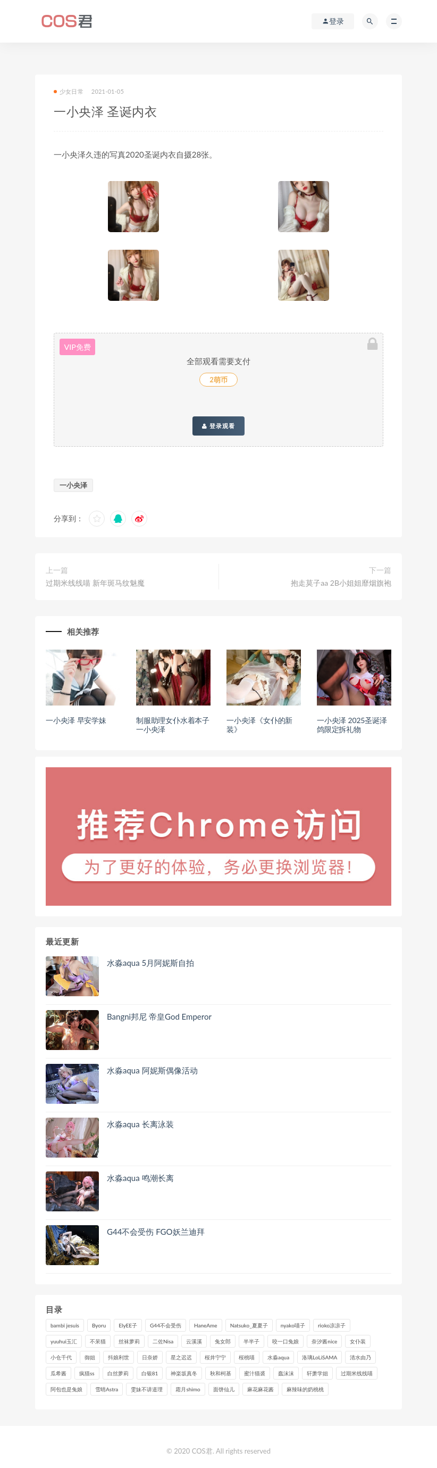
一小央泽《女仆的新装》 (259, 725)
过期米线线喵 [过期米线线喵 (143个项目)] (357, 1373)
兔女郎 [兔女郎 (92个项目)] (223, 1341)
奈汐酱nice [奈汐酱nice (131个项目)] (324, 1341)
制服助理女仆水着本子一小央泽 (172, 725)
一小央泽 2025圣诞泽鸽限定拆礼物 (352, 725)
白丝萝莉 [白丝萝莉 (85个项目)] (118, 1373)
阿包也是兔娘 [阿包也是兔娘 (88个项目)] (66, 1389)
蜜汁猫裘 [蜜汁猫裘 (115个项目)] (254, 1373)
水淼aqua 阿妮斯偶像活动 (152, 1070)
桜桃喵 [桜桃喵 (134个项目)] (247, 1357)
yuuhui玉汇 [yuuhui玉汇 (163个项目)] (64, 1341)
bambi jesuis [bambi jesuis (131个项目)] (65, 1325)
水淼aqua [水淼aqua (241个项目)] (278, 1357)
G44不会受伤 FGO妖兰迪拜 (156, 1231)
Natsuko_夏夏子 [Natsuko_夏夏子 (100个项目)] (249, 1325)
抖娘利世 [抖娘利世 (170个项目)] (118, 1357)
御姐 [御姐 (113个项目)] (90, 1357)
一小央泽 (73, 485)
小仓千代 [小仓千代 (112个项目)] (61, 1357)
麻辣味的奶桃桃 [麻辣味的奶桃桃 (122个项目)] (305, 1389)
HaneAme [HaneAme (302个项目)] (205, 1325)
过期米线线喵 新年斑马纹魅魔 (95, 582)
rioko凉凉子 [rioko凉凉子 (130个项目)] (332, 1325)
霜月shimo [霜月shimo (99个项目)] (187, 1389)
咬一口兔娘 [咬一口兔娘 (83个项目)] (285, 1341)
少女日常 (68, 91)
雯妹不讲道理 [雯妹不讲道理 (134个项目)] (147, 1389)
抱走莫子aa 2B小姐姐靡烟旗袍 (341, 582)
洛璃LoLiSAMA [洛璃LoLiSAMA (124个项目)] (319, 1357)
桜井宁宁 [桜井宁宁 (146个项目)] (215, 1357)
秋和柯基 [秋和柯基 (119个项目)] (220, 1373)
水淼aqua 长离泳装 (140, 1124)
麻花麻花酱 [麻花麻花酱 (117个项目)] (260, 1389)
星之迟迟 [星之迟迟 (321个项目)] (181, 1357)
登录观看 (218, 426)
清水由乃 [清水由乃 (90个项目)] (360, 1357)
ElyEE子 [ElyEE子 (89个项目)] (128, 1325)
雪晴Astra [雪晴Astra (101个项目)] (106, 1389)
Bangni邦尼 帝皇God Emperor (159, 1016)
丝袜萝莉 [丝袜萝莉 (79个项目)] (129, 1341)
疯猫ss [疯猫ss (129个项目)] (87, 1373)
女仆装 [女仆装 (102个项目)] (358, 1341)
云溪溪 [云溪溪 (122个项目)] (194, 1341)
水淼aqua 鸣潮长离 (140, 1178)
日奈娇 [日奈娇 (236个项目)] (150, 1357)
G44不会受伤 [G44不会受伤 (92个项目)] (165, 1325)
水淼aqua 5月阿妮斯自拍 (150, 962)
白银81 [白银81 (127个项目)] (149, 1373)
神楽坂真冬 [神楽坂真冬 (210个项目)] (184, 1373)
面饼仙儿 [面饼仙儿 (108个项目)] (223, 1389)
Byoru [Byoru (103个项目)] (99, 1325)
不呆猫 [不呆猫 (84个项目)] (98, 1341)
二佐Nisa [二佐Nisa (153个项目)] (163, 1341)
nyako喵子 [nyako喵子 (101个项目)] (293, 1325)
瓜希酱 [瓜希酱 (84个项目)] (58, 1373)
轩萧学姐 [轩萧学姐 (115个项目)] (317, 1373)
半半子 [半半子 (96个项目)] (251, 1341)
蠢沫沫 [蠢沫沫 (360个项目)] (286, 1373)
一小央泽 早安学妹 (76, 720)
